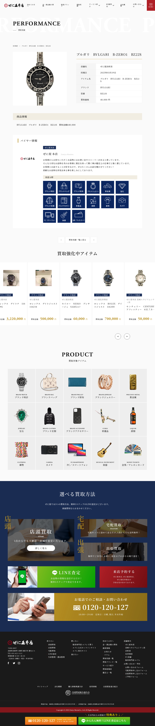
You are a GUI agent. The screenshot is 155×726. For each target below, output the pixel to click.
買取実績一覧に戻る (77, 239)
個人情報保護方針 (75, 686)
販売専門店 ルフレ (132, 660)
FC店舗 (128, 657)
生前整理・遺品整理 (56, 657)
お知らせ (108, 651)
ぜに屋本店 (129, 644)
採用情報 (93, 686)
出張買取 (52, 647)
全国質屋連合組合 (110, 686)
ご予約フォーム (131, 676)
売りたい (50, 641)
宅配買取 (52, 651)
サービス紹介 (108, 665)
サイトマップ (42, 686)
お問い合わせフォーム (134, 667)
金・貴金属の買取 (110, 644)
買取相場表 (107, 669)
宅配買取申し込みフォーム (136, 670)
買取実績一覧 (108, 658)
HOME (15, 46)
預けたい (74, 654)
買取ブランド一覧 (110, 662)
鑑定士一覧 (107, 672)
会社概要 (58, 686)
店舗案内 (127, 641)
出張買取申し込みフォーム (136, 673)
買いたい (74, 641)
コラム (107, 655)
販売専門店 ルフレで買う (83, 644)
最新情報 (106, 648)
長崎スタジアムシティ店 (135, 647)
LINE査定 (52, 654)
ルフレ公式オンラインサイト (84, 647)
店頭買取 (52, 644)
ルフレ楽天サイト (80, 651)
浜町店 (128, 651)
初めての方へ (108, 641)
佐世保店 (129, 654)
